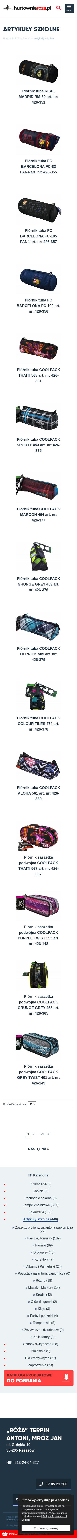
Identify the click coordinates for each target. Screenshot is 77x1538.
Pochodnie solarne (40, 1198)
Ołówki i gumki (41, 1301)
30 (49, 1134)
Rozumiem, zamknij (46, 1528)
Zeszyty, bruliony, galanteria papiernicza (44, 1227)
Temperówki (41, 1323)
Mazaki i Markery (40, 1287)
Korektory (41, 1259)
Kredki (40, 1294)
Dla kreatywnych (40, 1358)
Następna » (38, 1149)
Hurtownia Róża (12, 38)
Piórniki (40, 1245)
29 (42, 1134)
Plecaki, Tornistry (39, 1238)
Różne (40, 1280)
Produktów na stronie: (15, 1104)
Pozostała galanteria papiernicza (41, 1273)
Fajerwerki (41, 1212)
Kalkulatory (41, 1337)
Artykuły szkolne (44, 38)
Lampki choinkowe (40, 1205)
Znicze (41, 1184)
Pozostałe (40, 1351)
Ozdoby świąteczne (40, 1344)
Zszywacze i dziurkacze (41, 1330)
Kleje (41, 1309)
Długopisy (40, 1252)
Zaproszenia (40, 1365)
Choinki (40, 1191)
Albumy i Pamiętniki (40, 1266)
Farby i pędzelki (41, 1316)
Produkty (28, 38)
